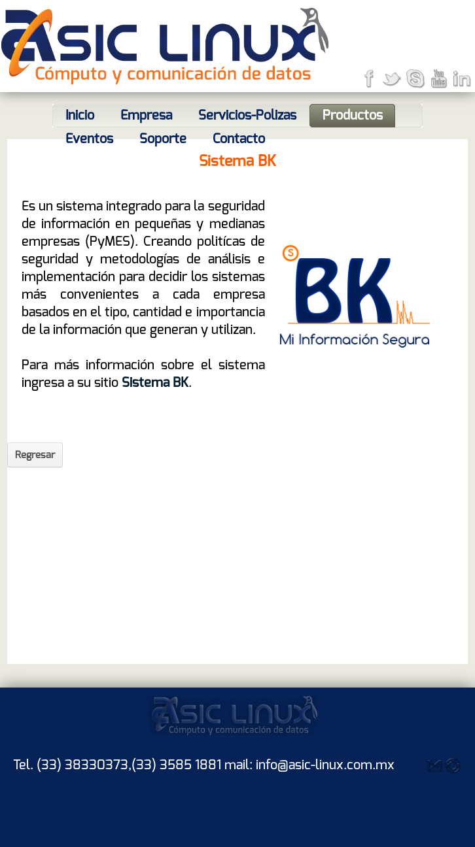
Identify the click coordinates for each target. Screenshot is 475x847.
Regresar (35, 454)
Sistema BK (153, 382)
